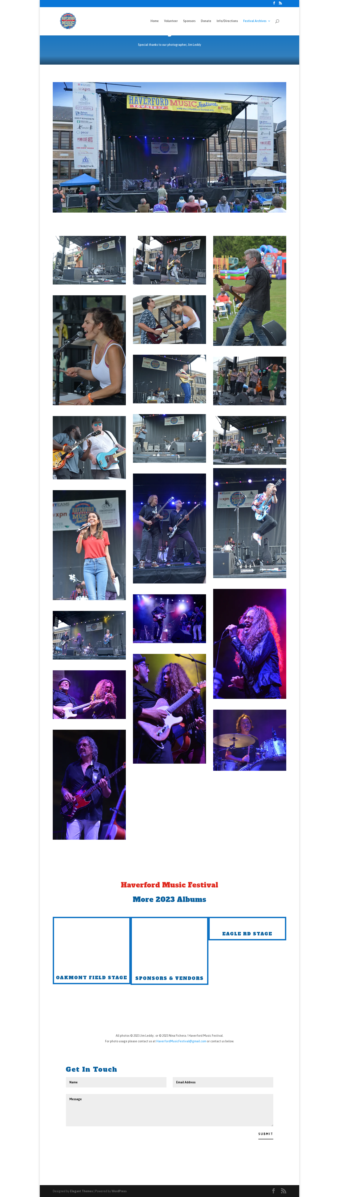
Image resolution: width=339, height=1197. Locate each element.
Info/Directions (227, 21)
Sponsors (189, 21)
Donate (206, 21)
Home (154, 21)
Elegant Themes (81, 1191)
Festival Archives (254, 21)
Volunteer (171, 21)
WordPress (119, 1191)
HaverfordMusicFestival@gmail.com (181, 1041)
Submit (265, 1134)
